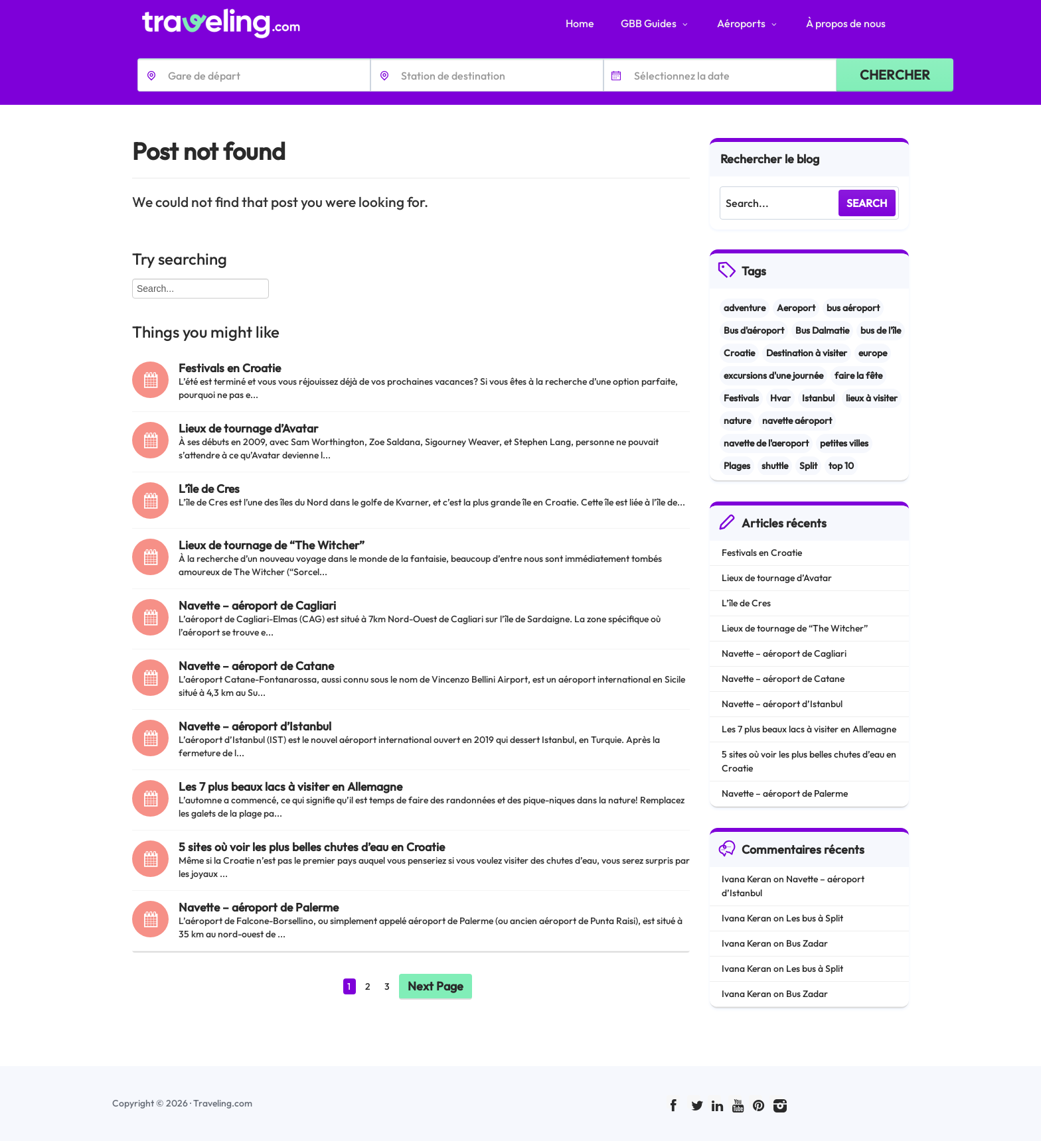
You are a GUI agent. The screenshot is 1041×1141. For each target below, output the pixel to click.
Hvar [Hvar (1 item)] (780, 398)
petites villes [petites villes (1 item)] (844, 443)
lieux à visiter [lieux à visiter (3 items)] (872, 398)
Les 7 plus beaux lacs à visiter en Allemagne (290, 786)
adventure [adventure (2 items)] (744, 308)
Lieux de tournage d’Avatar (248, 428)
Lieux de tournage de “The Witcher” (271, 545)
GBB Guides (655, 23)
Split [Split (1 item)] (808, 466)
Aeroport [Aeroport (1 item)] (796, 308)
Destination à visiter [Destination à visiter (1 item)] (806, 353)
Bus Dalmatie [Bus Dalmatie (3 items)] (822, 330)
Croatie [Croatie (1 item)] (739, 353)
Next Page (435, 986)
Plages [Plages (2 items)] (737, 466)
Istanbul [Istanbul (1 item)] (818, 398)
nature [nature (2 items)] (737, 421)
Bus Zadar (807, 943)
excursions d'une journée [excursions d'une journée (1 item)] (773, 375)
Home (580, 23)
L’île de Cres (209, 488)
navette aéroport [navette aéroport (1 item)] (797, 421)
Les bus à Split (814, 918)
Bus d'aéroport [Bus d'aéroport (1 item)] (754, 330)
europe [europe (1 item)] (872, 353)
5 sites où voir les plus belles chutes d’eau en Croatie (312, 846)
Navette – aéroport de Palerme (259, 907)
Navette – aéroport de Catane (256, 665)
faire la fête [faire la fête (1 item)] (858, 375)
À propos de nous (846, 23)
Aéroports (748, 23)
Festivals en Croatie (230, 367)
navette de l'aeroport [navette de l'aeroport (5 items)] (766, 443)
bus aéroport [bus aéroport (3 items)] (853, 308)
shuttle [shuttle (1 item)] (774, 466)
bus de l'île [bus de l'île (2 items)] (880, 330)
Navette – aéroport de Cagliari (257, 605)
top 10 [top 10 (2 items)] (841, 466)
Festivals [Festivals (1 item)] (741, 398)
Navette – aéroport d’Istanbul (255, 726)
